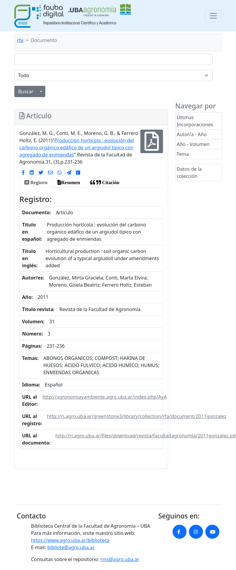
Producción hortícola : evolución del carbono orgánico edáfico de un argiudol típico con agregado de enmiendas (76, 147)
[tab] (35, 182)
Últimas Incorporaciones (195, 121)
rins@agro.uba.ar (119, 559)
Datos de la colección (189, 172)
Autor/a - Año (191, 134)
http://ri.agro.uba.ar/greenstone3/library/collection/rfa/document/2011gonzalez (136, 416)
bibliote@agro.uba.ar (71, 547)
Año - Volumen (193, 144)
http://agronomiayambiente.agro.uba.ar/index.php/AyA (104, 397)
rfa (20, 40)
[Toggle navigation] (213, 16)
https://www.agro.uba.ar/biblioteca (70, 540)
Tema (183, 154)
